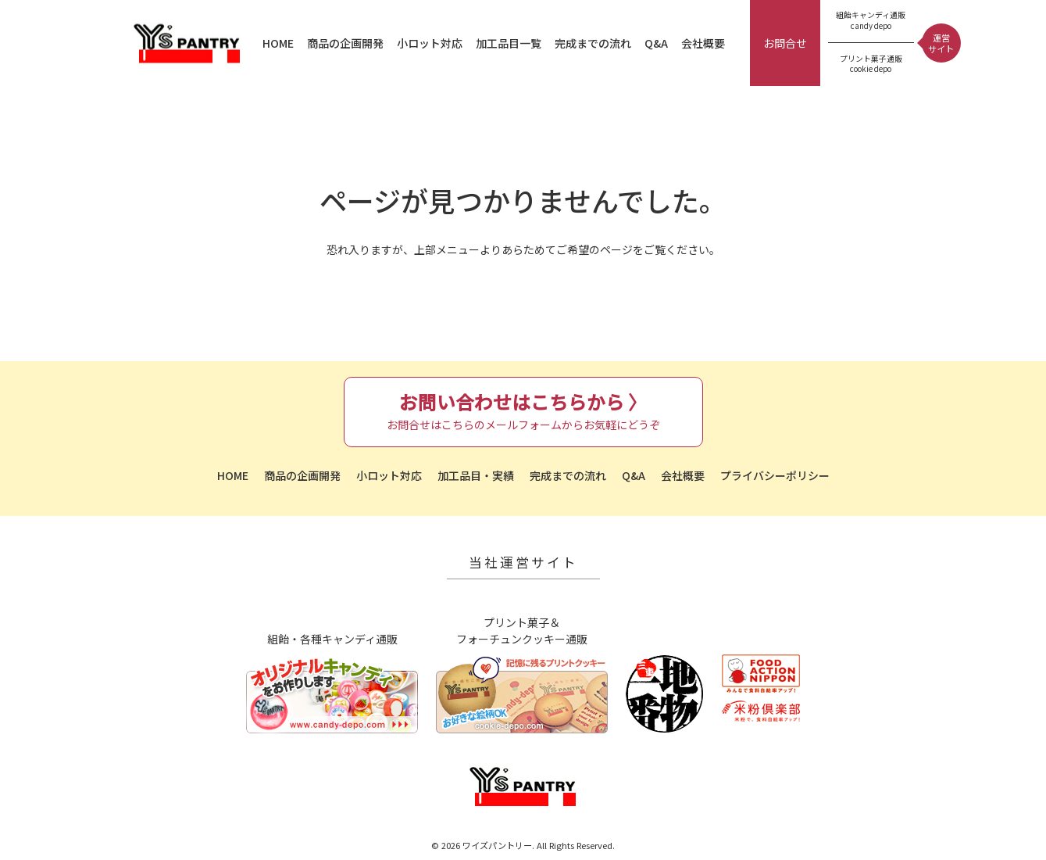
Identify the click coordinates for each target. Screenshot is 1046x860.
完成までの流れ (593, 43)
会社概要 (703, 43)
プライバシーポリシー (775, 475)
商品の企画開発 (345, 43)
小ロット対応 (429, 43)
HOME (278, 43)
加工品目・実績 (475, 475)
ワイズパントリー (187, 43)
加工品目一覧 (508, 43)
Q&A (656, 43)
